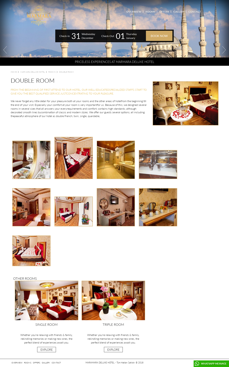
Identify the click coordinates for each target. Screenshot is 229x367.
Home (14, 72)
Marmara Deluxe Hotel (32, 72)
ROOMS (150, 11)
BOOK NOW (159, 36)
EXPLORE (46, 349)
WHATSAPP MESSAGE (214, 363)
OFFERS (164, 11)
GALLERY (178, 11)
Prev (5, 50)
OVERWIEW (133, 11)
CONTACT (194, 11)
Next (224, 50)
